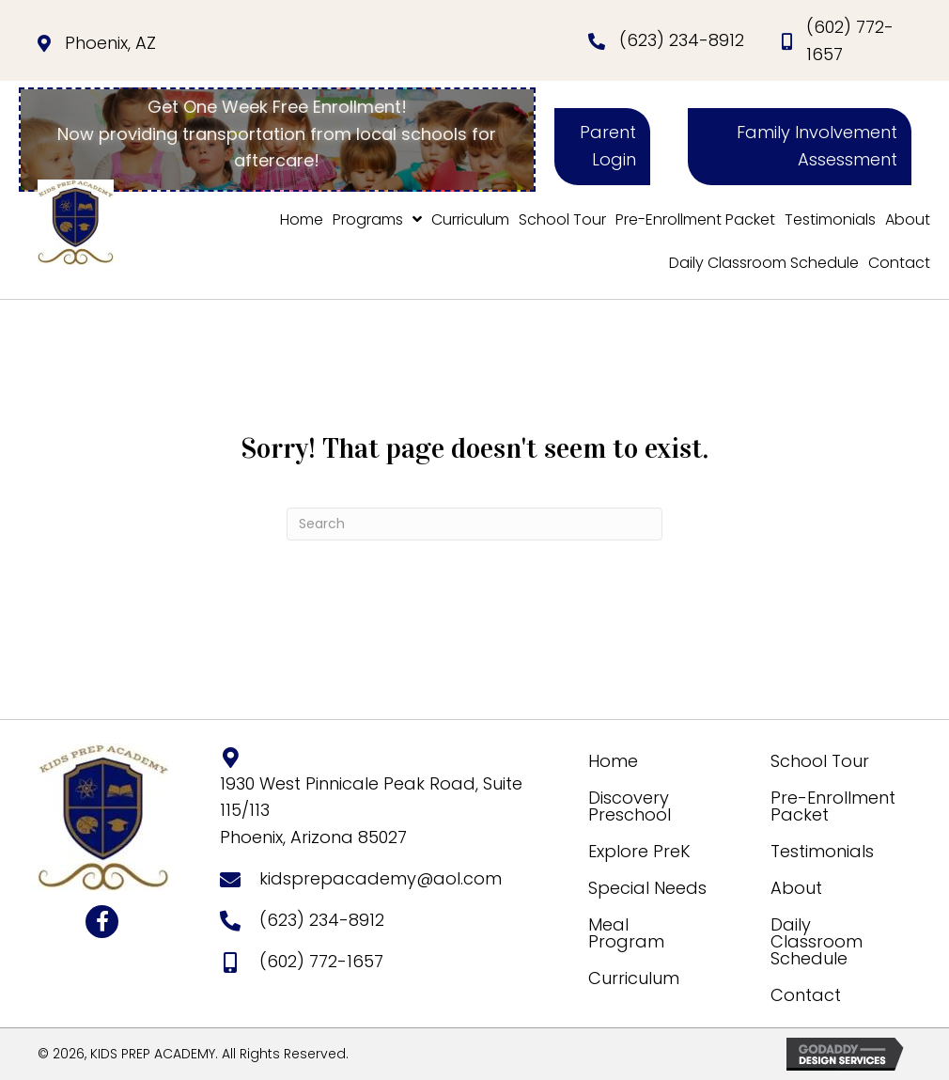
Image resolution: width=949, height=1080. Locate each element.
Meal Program (626, 933)
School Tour (819, 761)
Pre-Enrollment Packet (832, 806)
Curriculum (633, 978)
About (796, 888)
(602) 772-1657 (321, 961)
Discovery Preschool (629, 806)
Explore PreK (639, 851)
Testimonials (822, 851)
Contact (805, 995)
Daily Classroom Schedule (816, 941)
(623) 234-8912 (681, 40)
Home (613, 761)
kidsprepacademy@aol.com (380, 878)
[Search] (474, 524)
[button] (602, 146)
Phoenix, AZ (110, 43)
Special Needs (647, 888)
